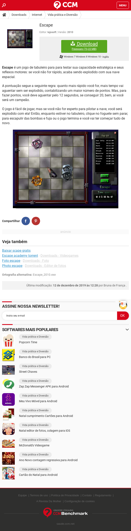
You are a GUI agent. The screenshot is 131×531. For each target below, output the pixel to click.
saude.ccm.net (65, 523)
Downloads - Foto (36, 261)
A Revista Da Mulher (48, 501)
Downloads (19, 14)
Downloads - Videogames (59, 256)
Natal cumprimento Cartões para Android (46, 416)
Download (84, 46)
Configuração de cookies (80, 501)
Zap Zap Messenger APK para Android (44, 386)
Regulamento (103, 495)
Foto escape (11, 261)
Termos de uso (39, 495)
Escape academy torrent (20, 256)
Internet (37, 14)
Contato (87, 495)
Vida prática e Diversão (63, 14)
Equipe (22, 495)
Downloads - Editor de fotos (45, 266)
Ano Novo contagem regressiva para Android (48, 460)
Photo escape (12, 266)
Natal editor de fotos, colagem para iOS (44, 430)
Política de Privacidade (65, 495)
